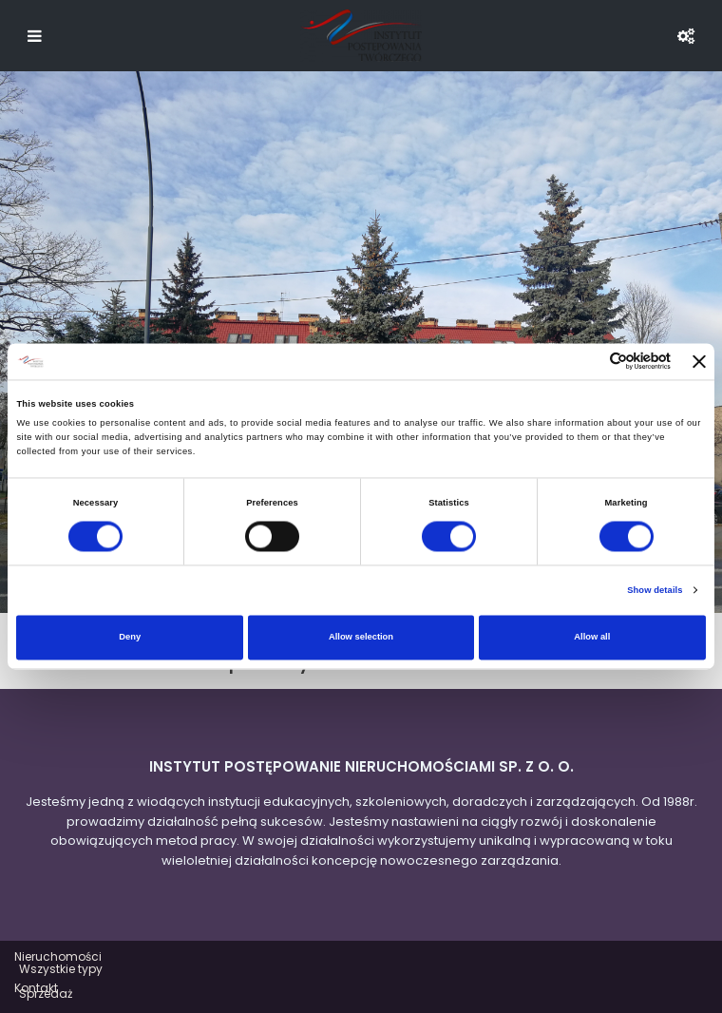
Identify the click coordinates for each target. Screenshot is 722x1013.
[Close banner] (699, 361)
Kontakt (36, 988)
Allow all (592, 637)
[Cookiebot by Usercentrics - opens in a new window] (587, 362)
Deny (130, 637)
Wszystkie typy (61, 969)
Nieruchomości (58, 956)
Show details (654, 590)
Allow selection (361, 637)
